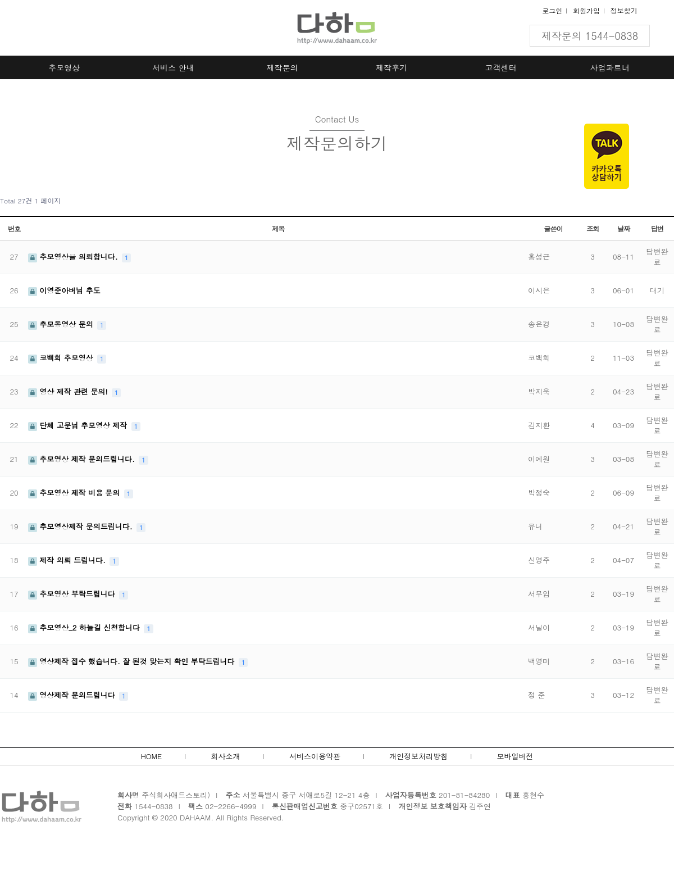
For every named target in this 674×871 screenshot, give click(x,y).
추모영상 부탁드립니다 (72, 593)
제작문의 (282, 67)
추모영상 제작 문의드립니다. (82, 458)
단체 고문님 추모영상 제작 (79, 425)
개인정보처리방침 (418, 756)
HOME (151, 756)
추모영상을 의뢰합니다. (74, 256)
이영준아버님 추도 (64, 290)
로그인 (552, 10)
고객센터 (501, 67)
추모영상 (64, 67)
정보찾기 (624, 10)
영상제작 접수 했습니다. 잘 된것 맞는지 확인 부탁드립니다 (132, 661)
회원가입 (586, 10)
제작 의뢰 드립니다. (68, 560)
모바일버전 (515, 756)
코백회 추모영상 (61, 357)
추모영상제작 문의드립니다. (81, 526)
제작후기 (391, 67)
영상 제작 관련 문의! (69, 391)
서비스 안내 (173, 67)
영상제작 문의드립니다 (72, 694)
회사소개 (225, 756)
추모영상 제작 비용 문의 (75, 492)
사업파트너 (610, 67)
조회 (592, 228)
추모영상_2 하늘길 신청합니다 (85, 627)
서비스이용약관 (314, 756)
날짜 (623, 228)
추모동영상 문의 (61, 324)
